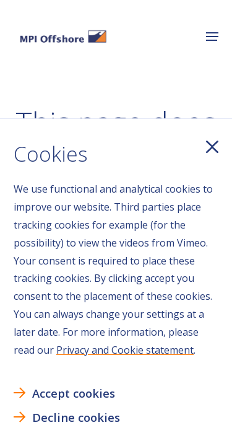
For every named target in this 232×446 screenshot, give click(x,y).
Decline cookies (76, 417)
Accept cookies (73, 393)
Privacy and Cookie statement (125, 350)
